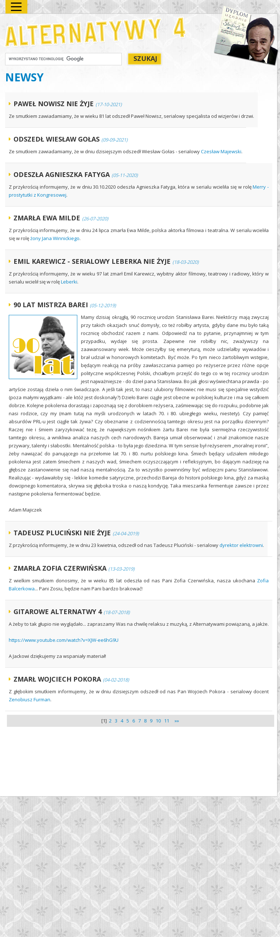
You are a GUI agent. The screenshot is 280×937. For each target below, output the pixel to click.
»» (175, 720)
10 (158, 720)
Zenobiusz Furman (29, 699)
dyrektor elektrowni (241, 545)
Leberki (69, 281)
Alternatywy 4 (96, 32)
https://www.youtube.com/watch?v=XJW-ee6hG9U (63, 640)
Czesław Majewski (221, 151)
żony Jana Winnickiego (54, 238)
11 (166, 720)
